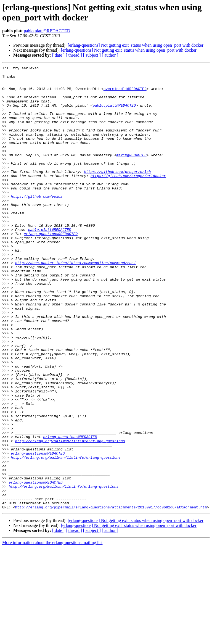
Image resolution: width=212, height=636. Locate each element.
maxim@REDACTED (131, 173)
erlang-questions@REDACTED (51, 267)
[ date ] (58, 55)
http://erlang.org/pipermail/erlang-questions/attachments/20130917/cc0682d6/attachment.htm (111, 595)
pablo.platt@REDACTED (47, 30)
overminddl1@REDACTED (125, 93)
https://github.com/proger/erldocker (128, 198)
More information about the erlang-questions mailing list (52, 631)
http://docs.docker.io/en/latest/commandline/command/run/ (75, 302)
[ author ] (110, 55)
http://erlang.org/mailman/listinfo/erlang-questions (70, 516)
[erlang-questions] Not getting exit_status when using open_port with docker (135, 45)
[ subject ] (92, 55)
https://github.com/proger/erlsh (117, 193)
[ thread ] (74, 55)
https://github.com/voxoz (36, 222)
